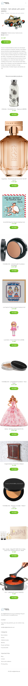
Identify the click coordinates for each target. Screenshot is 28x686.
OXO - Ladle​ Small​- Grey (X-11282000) (14, 592)
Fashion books (18, 33)
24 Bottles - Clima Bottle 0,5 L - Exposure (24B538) (14, 109)
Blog (2, 656)
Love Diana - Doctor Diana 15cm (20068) (14, 340)
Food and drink (4, 647)
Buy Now (6, 42)
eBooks (3, 642)
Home (2, 13)
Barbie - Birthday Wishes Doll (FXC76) (14, 429)
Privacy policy (4, 664)
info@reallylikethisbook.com (7, 627)
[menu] (26, 3)
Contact (3, 659)
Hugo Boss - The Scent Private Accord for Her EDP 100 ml (14, 179)
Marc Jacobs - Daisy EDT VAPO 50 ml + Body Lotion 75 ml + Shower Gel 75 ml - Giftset (14, 549)
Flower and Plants (5, 645)
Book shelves (4, 635)
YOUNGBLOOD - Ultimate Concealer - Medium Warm (14, 506)
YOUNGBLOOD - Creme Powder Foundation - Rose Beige (14, 264)
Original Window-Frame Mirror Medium (14, 464)
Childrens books (11, 33)
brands (2, 637)
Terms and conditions (6, 661)
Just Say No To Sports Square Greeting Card (14, 307)
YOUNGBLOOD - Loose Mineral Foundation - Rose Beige (14, 382)
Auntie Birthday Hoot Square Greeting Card (14, 222)
